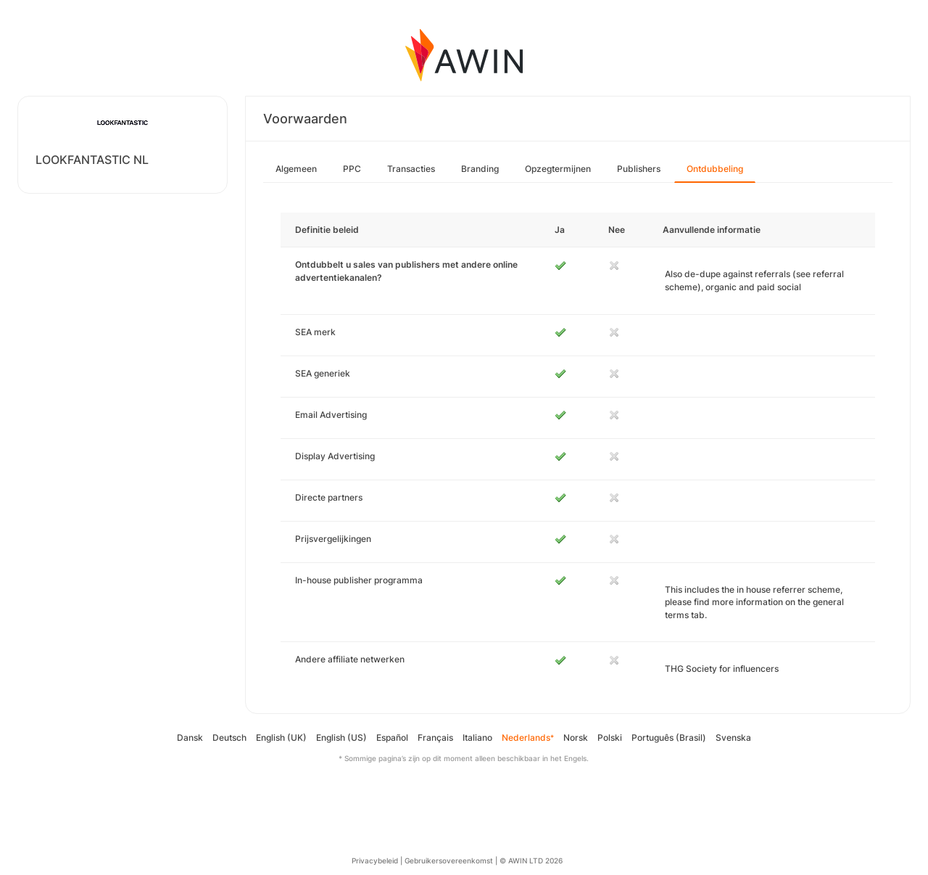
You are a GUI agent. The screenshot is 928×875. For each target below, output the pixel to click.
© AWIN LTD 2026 (531, 860)
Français (435, 737)
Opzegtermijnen (558, 168)
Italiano (477, 737)
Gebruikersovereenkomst (449, 860)
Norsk (575, 737)
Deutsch (229, 737)
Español (392, 737)
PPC (352, 168)
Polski (609, 737)
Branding (480, 168)
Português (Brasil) (668, 737)
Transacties (411, 168)
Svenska (733, 737)
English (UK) (281, 737)
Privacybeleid (375, 860)
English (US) (341, 737)
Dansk (190, 737)
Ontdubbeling (715, 168)
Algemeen (296, 168)
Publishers (638, 168)
